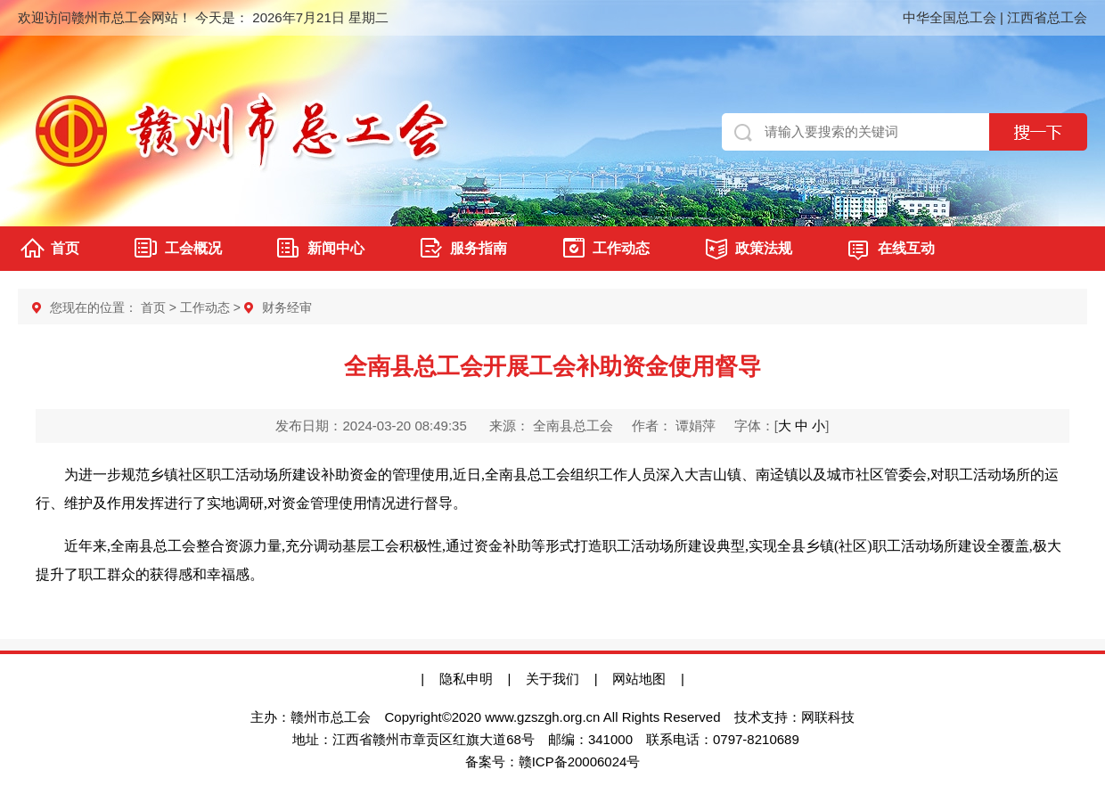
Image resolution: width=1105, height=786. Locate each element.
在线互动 (906, 248)
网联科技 (828, 717)
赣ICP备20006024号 (580, 761)
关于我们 (552, 678)
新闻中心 (335, 248)
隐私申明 (466, 678)
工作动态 (621, 248)
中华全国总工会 (949, 17)
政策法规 (763, 248)
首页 (65, 248)
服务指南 (478, 248)
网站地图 (646, 678)
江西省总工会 (1047, 17)
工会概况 (193, 248)
